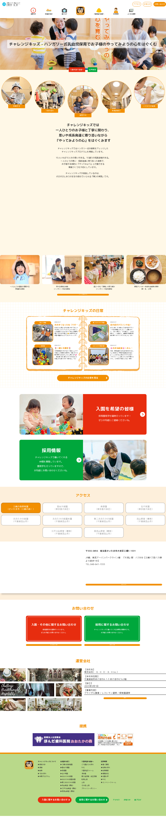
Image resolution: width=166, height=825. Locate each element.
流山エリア (17, 3)
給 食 (16, 5)
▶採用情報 (105, 779)
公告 (83, 791)
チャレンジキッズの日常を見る (83, 382)
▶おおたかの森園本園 (67, 788)
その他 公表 (85, 794)
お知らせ (147, 4)
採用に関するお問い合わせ (92, 808)
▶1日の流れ (42, 782)
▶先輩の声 (105, 785)
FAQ (83, 776)
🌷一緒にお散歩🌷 (62, 352)
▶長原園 (63, 779)
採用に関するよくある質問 (112, 651)
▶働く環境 (105, 773)
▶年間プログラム (44, 785)
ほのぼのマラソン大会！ (121, 329)
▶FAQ (103, 788)
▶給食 (40, 779)
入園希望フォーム (87, 779)
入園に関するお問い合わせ (55, 808)
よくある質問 (131, 11)
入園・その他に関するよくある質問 (54, 651)
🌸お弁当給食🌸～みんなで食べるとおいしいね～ (121, 352)
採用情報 (115, 11)
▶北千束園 (64, 782)
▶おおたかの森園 (66, 785)
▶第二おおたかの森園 (67, 791)
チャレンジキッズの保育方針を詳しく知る (83, 296)
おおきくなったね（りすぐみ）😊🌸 (66, 329)
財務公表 (84, 788)
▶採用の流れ (105, 776)
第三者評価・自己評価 (89, 785)
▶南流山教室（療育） (67, 800)
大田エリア (9, 3)
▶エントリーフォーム (108, 791)
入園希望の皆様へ (99, 11)
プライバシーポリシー (89, 797)
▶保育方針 (41, 773)
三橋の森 (9, 5)
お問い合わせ (160, 4)
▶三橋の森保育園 (66, 773)
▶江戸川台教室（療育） (68, 797)
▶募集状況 (105, 782)
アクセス (136, 4)
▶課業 (40, 776)
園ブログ (64, 11)
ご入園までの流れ (87, 773)
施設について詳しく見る (124, 586)
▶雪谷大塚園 (64, 776)
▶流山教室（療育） (67, 794)
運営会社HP (125, 709)
